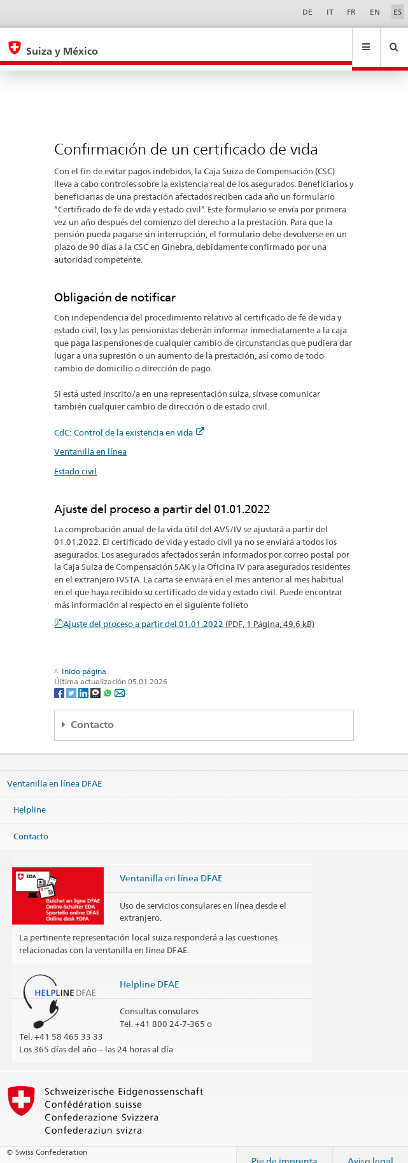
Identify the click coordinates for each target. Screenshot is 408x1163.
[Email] (120, 680)
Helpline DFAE (149, 972)
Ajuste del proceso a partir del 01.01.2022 (188, 612)
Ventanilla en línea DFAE (54, 771)
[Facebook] (60, 680)
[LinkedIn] (84, 680)
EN (375, 12)
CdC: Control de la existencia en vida (129, 420)
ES (397, 12)
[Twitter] (72, 680)
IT (330, 12)
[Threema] (96, 680)
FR (351, 12)
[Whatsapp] (108, 680)
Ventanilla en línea (90, 439)
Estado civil (75, 459)
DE (307, 12)
